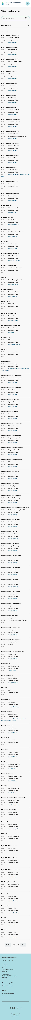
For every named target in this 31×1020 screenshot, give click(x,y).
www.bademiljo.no (13, 284)
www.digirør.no (12, 768)
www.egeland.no (12, 865)
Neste (23, 945)
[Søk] (26, 18)
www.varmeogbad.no (13, 829)
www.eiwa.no (11, 925)
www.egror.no (12, 841)
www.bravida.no (12, 42)
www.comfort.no (12, 236)
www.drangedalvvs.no (14, 805)
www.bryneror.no (12, 248)
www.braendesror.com (14, 260)
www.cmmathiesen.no (14, 344)
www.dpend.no (12, 792)
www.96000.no (12, 212)
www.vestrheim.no (13, 682)
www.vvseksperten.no (14, 913)
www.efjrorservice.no (13, 817)
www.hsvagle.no (12, 114)
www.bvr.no (11, 332)
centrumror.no (12, 670)
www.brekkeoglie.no (13, 224)
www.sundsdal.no (13, 901)
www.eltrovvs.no (12, 937)
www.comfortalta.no (13, 707)
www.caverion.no (12, 382)
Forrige (8, 945)
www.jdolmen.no (12, 780)
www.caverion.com (13, 538)
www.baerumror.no (13, 320)
